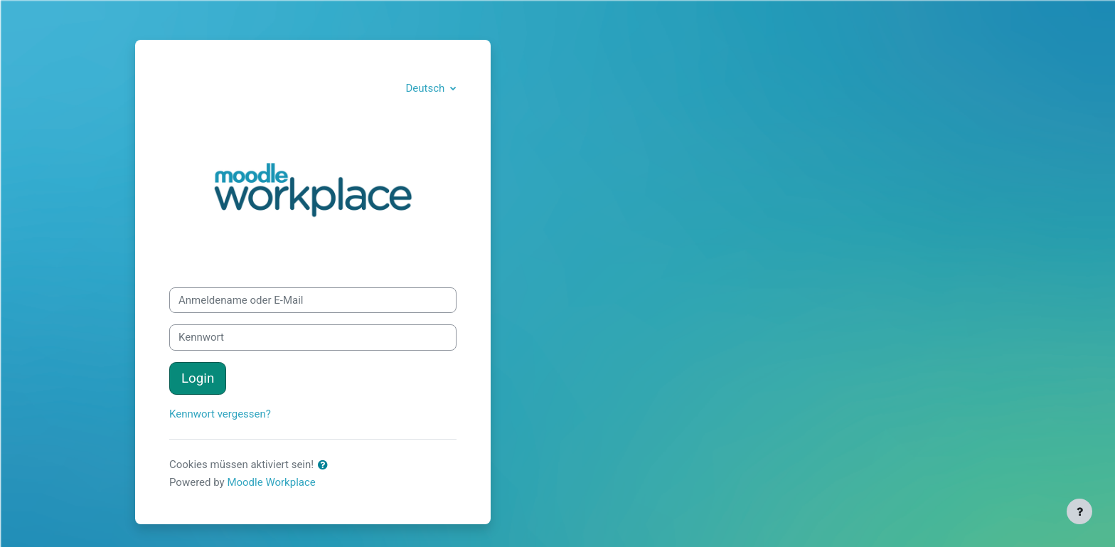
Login (197, 378)
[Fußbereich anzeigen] (1079, 511)
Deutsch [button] (426, 88)
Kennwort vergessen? (220, 414)
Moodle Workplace (271, 482)
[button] (325, 465)
